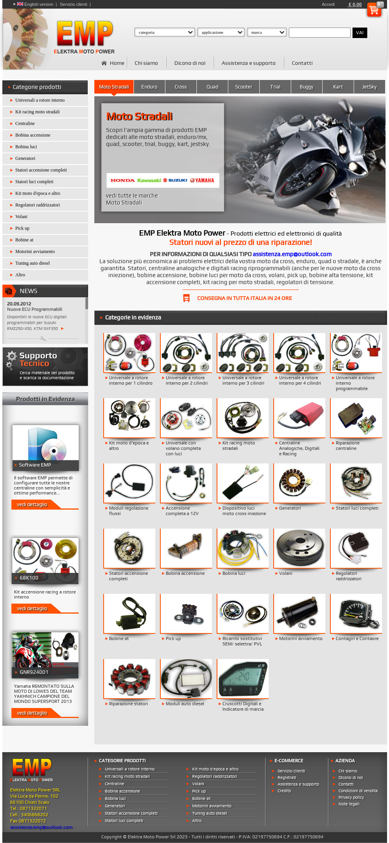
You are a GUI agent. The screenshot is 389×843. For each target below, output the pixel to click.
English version (35, 4)
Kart (338, 87)
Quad (212, 87)
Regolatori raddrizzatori (38, 205)
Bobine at (24, 240)
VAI (359, 32)
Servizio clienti (73, 4)
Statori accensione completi (41, 170)
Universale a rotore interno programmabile (355, 383)
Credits (284, 790)
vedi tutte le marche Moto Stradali (132, 199)
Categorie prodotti (37, 86)
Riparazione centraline (347, 445)
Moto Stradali (114, 87)
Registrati (287, 777)
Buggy (306, 87)
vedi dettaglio (32, 504)
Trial (275, 87)
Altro (20, 275)
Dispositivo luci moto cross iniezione (244, 510)
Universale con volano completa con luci (183, 448)
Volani (22, 216)
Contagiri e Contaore (357, 638)
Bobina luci (26, 146)
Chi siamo (146, 63)
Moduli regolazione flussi (128, 510)
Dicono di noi (189, 63)
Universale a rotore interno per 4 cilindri (300, 380)
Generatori (25, 158)
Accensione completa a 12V (182, 510)
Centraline (25, 123)
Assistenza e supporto (249, 63)
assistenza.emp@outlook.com (292, 254)
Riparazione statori (128, 703)
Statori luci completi (35, 181)
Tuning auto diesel (33, 263)
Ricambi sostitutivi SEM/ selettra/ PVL (242, 641)
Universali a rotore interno (40, 100)
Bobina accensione (33, 135)
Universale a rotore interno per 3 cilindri (243, 380)
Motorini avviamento (35, 251)
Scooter (243, 87)
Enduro (149, 87)
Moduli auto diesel (185, 703)
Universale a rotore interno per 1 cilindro (131, 380)
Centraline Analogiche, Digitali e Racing (299, 448)
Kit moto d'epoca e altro (38, 193)
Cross (181, 87)
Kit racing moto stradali (38, 111)
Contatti (302, 63)
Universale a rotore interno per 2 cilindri (187, 380)
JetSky (369, 87)
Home (117, 63)
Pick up (23, 228)
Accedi (328, 4)
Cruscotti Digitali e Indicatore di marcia (243, 706)
